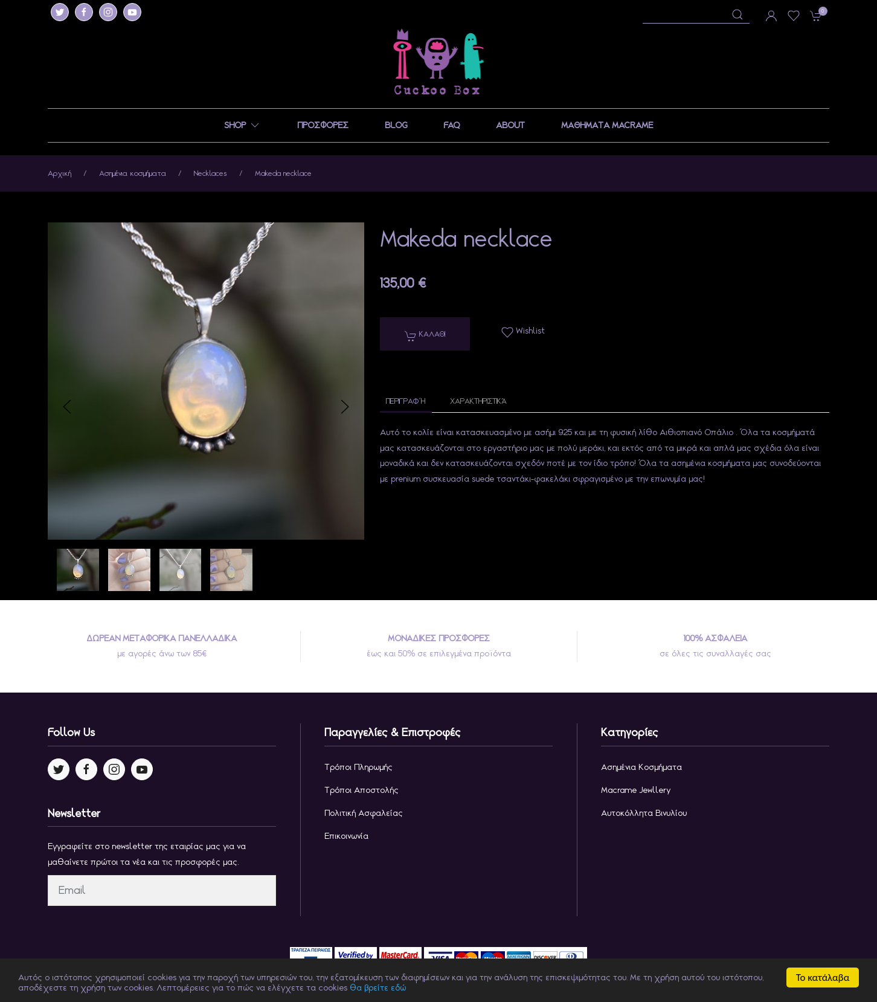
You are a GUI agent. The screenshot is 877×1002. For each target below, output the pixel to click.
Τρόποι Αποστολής (361, 790)
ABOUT (510, 125)
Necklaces (210, 173)
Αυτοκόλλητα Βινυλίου (644, 813)
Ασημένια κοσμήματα (132, 173)
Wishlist (523, 331)
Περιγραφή (406, 401)
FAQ (451, 125)
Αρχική (59, 173)
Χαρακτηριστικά (478, 401)
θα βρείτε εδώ (378, 990)
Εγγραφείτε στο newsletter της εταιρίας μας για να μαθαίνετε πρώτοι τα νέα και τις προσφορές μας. (147, 854)
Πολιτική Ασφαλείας (363, 813)
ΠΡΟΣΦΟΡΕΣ (323, 125)
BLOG (396, 125)
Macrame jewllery (636, 790)
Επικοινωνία (346, 836)
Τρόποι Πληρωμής (358, 767)
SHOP (242, 125)
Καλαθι (425, 335)
